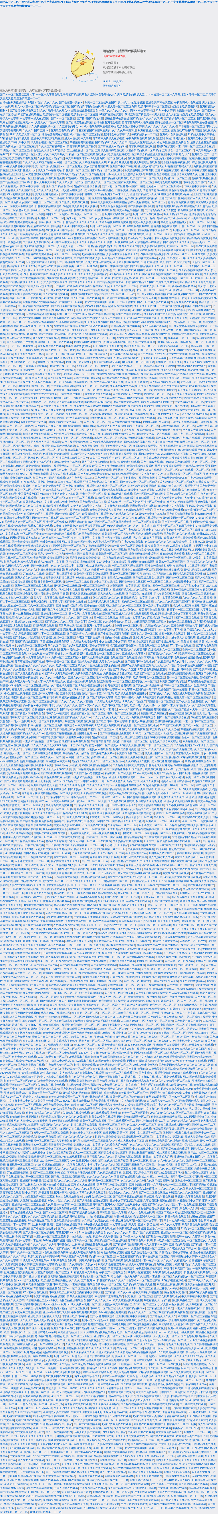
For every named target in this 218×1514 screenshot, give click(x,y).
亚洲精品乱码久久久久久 (146, 881)
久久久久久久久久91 (133, 1180)
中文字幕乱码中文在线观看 (115, 1416)
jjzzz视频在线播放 (86, 1060)
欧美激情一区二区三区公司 (112, 553)
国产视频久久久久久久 (100, 1156)
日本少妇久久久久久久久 (172, 318)
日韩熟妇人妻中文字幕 (164, 941)
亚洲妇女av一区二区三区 (54, 881)
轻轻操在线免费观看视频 (120, 945)
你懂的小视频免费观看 (203, 1252)
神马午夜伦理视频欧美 (111, 1288)
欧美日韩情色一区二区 (44, 1156)
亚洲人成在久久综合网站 (29, 577)
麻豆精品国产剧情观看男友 (95, 130)
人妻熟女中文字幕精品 (115, 1304)
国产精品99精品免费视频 (196, 238)
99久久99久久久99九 (162, 1112)
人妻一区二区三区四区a (82, 429)
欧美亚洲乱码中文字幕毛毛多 (34, 461)
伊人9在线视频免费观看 (34, 473)
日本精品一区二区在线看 (26, 929)
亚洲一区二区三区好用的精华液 (113, 521)
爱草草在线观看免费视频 (46, 753)
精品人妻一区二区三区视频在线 (193, 697)
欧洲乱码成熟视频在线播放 (170, 933)
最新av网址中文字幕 (55, 829)
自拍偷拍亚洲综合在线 (86, 186)
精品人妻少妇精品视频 (25, 689)
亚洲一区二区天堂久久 (78, 362)
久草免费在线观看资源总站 (138, 813)
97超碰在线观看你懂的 (185, 1072)
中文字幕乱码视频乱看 (130, 210)
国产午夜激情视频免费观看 (177, 996)
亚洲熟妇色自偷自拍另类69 (110, 1036)
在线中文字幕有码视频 (141, 489)
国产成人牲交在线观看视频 (61, 290)
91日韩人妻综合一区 (22, 154)
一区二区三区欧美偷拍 (94, 585)
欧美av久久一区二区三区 (127, 1356)
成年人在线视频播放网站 (14, 1244)
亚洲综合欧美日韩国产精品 (21, 853)
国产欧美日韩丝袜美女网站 (117, 1340)
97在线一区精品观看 (139, 1272)
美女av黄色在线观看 (104, 1116)
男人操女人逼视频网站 (41, 322)
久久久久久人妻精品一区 (192, 390)
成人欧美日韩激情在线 (68, 334)
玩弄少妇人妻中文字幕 (166, 158)
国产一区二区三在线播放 (93, 529)
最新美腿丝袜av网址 (22, 477)
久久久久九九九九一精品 (140, 218)
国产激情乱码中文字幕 (100, 697)
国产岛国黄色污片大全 (20, 342)
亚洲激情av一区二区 (35, 1144)
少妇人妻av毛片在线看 (171, 1304)
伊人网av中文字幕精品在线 (98, 314)
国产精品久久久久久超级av (64, 1168)
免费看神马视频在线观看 (106, 569)
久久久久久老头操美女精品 (36, 1320)
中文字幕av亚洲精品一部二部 (118, 557)
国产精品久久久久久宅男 (175, 1500)
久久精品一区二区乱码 (72, 1364)
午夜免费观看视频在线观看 (142, 138)
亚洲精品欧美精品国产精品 (185, 1244)
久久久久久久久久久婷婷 (198, 1064)
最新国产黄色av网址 (168, 1212)
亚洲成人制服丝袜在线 (126, 262)
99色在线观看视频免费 (74, 441)
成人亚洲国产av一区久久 (159, 753)
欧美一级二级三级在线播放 (75, 597)
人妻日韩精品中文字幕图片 (126, 861)
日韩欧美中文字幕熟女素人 (87, 453)
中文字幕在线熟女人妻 (87, 258)
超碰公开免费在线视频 (55, 134)
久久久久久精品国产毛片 (169, 1376)
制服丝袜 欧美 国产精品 (18, 1236)
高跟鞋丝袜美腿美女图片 (78, 629)
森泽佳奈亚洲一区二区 (168, 122)
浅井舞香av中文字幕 (35, 705)
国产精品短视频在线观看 (140, 417)
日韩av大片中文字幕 (43, 182)
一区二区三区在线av (159, 581)
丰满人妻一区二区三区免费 (121, 106)
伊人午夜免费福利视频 (167, 593)
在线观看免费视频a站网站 (176, 194)
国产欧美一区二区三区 (28, 973)
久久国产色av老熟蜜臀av (88, 773)
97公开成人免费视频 (107, 725)
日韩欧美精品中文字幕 (134, 597)
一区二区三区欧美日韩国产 (87, 1204)
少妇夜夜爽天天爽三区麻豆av (174, 342)
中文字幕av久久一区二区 (189, 402)
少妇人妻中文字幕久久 (54, 282)
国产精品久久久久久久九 (201, 561)
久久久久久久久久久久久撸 (161, 126)
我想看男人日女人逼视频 (111, 425)
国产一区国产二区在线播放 (149, 493)
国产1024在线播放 (75, 601)
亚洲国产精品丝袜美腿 (177, 1472)
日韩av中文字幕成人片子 (157, 1156)
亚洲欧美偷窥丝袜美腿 (170, 250)
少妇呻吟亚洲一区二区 (104, 757)
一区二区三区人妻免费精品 (61, 1052)
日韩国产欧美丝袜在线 (51, 737)
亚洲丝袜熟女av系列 (166, 1288)
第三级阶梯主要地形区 (115, 298)
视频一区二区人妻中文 (122, 302)
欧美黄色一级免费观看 (181, 1332)
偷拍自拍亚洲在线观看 (181, 713)
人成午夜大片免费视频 (165, 441)
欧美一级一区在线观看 (116, 1420)
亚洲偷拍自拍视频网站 (97, 605)
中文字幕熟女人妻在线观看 (145, 1028)
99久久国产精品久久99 (61, 645)
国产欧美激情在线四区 (53, 238)
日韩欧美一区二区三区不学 (103, 1180)
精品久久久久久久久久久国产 (37, 1436)
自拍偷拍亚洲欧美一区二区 (33, 386)
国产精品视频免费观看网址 (31, 1248)
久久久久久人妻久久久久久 (146, 1144)
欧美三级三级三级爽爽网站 (167, 1116)
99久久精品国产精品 (175, 214)
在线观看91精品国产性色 (94, 286)
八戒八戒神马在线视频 (98, 262)
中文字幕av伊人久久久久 (45, 1068)
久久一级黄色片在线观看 (68, 190)
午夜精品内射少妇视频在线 (40, 481)
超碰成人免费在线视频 (122, 1508)
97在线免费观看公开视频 (198, 122)
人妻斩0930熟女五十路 (172, 258)
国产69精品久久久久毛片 (181, 493)
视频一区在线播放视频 (194, 158)
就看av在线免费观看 (40, 525)
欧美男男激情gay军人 (78, 346)
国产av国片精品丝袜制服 (164, 382)
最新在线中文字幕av (149, 945)
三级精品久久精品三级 (179, 749)
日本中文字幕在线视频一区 (57, 1420)
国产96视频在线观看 (32, 278)
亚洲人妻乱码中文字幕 (138, 1172)
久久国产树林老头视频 (107, 362)
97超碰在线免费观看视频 (122, 473)
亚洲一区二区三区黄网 (30, 214)
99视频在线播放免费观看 (167, 1272)
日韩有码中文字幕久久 (123, 805)
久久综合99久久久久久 (158, 541)
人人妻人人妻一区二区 (70, 246)
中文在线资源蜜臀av (27, 1384)
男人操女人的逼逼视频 (131, 102)
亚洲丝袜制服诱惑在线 (95, 1096)
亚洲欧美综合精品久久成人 (33, 234)
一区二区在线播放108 (19, 965)
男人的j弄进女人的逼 (166, 114)
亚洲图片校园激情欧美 (163, 449)
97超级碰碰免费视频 (95, 334)
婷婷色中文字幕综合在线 (157, 573)
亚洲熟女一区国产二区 (97, 821)
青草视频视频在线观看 (142, 146)
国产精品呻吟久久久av (193, 1384)
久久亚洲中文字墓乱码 (151, 529)
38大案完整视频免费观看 (19, 390)
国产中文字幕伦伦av (150, 354)
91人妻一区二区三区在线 (60, 809)
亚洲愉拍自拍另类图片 (172, 138)
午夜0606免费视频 (133, 541)
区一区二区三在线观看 (189, 1112)
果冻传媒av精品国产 (131, 921)
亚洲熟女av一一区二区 (33, 370)
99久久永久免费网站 (96, 322)
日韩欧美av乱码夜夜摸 (67, 765)
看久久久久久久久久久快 (46, 1036)
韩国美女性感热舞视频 (104, 1092)
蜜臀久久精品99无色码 (193, 901)
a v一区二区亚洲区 (71, 166)
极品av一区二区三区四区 (108, 437)
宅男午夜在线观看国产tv (191, 665)
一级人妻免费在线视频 (45, 988)
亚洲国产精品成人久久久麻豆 (101, 481)
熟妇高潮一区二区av (193, 382)
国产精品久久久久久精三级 (57, 406)
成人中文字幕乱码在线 (142, 1264)
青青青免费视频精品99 (169, 206)
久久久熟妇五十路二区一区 (54, 537)
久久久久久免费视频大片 (46, 485)
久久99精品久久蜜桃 (137, 761)
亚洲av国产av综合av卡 (89, 897)
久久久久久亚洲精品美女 (18, 250)
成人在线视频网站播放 (69, 402)
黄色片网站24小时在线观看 (67, 589)
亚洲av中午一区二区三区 (123, 925)
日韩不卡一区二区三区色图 (151, 290)
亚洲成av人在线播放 (83, 1184)
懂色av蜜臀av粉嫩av (154, 334)
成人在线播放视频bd (153, 984)
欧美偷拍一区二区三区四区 (48, 413)
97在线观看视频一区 (78, 198)
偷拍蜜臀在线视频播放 (73, 338)
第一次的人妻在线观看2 (157, 605)
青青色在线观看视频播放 (148, 1424)
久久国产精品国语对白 (160, 1180)
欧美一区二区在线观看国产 (101, 102)
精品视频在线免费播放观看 (70, 905)
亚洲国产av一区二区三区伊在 (117, 294)
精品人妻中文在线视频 (183, 1204)
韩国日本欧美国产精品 (177, 1268)
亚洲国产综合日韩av (202, 521)
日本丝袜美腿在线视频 (26, 613)
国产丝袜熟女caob (31, 1184)
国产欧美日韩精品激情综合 (126, 837)
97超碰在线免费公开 (80, 833)
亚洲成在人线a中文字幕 (60, 897)
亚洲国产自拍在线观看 (141, 561)
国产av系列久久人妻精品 (114, 1400)
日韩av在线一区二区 (50, 222)
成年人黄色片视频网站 (113, 206)
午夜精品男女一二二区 (144, 134)
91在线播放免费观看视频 (106, 374)
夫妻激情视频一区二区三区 (123, 984)
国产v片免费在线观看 (102, 1316)
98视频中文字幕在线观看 (189, 1196)
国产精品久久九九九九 (144, 1420)
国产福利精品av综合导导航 (77, 1088)
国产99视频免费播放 (139, 973)
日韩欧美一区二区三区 (103, 1308)
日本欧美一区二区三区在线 (170, 1240)
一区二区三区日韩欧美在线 (116, 1012)
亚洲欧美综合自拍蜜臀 (158, 565)
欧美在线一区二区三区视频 (194, 1316)
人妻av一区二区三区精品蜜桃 (21, 350)
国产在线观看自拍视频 (134, 1384)
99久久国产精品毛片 (101, 457)
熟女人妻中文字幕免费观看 (165, 597)
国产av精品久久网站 (66, 1268)
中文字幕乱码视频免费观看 (36, 821)
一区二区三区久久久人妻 (201, 1240)
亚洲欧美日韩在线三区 (159, 102)
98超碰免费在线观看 (155, 785)
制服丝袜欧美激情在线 (168, 398)
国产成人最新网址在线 (56, 318)
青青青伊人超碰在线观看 (60, 577)
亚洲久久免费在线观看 (122, 777)
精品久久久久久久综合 (13, 1256)
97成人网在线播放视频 (112, 238)
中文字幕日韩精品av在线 (172, 1488)
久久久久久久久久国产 (33, 945)
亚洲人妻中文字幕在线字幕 (48, 1416)
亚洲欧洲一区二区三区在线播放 (185, 529)
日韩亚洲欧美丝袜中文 (61, 1292)
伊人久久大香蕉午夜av (41, 270)
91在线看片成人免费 (120, 162)
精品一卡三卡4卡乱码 (101, 693)
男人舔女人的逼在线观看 (45, 441)
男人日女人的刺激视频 (89, 310)
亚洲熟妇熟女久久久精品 (198, 398)
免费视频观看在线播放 (79, 949)
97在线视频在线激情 (181, 358)
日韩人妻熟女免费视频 (166, 238)
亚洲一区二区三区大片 (202, 222)
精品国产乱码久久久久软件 (143, 781)
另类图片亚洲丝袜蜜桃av (175, 781)
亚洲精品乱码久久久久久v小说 (38, 437)
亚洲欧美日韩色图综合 (56, 298)
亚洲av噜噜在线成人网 (69, 322)
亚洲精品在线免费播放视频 (61, 1208)
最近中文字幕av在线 (35, 1096)
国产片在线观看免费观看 (18, 781)
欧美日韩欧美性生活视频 (104, 869)
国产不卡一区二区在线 (140, 330)
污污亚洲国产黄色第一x (139, 114)
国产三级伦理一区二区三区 (41, 202)
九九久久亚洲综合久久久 (83, 1076)
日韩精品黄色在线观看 (92, 877)
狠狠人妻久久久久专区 (78, 941)
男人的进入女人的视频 (94, 461)
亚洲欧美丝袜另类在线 (25, 238)
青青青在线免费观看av (38, 254)
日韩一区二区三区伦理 (192, 226)
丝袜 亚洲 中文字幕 (39, 310)
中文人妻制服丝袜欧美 (88, 1420)
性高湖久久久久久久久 (22, 617)
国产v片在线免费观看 (55, 294)
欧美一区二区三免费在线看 (198, 821)
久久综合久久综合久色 (95, 1220)
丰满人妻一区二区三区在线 (62, 1388)
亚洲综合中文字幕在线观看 (72, 417)
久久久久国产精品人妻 (17, 1036)
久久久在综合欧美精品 (106, 1404)
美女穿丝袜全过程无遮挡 (134, 737)
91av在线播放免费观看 (25, 769)
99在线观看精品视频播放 (154, 254)
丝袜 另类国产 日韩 (57, 593)
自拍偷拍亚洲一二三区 (104, 737)
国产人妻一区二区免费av (116, 186)
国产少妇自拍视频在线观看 (79, 485)
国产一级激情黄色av (144, 186)
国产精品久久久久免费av (158, 917)
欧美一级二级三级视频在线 (42, 1364)
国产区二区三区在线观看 (85, 298)
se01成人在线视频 (181, 1372)
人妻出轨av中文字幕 (78, 737)
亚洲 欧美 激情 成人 (153, 262)
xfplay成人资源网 (159, 589)
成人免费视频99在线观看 (141, 717)
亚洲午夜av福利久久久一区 (82, 250)
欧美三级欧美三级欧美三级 (61, 969)
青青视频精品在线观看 (175, 945)
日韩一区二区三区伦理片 (178, 685)
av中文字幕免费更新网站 (29, 1432)
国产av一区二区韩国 (63, 118)
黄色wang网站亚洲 (11, 246)
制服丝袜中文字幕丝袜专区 (86, 1132)
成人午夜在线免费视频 (127, 1428)
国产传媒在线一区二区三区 (180, 118)
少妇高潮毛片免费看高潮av (23, 773)
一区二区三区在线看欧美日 (23, 398)
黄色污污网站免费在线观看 (93, 573)
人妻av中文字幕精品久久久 (122, 254)
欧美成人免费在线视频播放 (131, 693)
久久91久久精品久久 (179, 1120)
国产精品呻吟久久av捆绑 (127, 394)
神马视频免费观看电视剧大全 (82, 1084)
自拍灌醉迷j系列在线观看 (39, 513)
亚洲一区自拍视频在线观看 (83, 681)
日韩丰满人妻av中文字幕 (38, 501)
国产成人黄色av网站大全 (183, 326)
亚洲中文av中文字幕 (63, 242)
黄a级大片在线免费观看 (19, 374)
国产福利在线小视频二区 (150, 1120)
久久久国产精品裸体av (52, 146)
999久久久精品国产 (134, 701)
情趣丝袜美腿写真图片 (142, 1152)
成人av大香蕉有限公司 (67, 1468)
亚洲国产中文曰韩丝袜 (123, 166)
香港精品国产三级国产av (130, 1164)
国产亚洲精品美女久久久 (144, 266)
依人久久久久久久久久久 (40, 665)
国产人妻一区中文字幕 (51, 553)
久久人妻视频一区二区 (186, 925)
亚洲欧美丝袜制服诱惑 (168, 569)
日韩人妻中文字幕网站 (197, 186)
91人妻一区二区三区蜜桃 (51, 449)
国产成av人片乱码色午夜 (170, 437)
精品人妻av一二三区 (203, 242)
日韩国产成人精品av (88, 1440)
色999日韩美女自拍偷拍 (34, 274)
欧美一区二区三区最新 (135, 1112)
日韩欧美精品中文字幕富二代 (153, 230)
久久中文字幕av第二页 (78, 921)
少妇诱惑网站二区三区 (90, 278)
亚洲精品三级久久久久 (169, 362)
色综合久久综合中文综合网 (165, 741)
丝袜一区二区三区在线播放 (25, 298)
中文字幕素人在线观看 (115, 505)
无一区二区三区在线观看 (42, 701)
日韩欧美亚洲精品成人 (128, 190)
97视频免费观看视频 (81, 142)
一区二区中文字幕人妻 (56, 330)
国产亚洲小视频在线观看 (193, 773)
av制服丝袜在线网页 (122, 1220)
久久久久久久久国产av (100, 785)
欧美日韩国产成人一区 (166, 1000)
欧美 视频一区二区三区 (138, 1296)
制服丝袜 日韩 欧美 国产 (183, 669)
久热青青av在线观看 (24, 1056)
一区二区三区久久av (170, 1036)
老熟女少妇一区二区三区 (24, 757)
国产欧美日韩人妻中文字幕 (112, 721)
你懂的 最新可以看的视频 (164, 1384)
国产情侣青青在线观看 (171, 1416)
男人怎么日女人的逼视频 (148, 537)
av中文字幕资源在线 (91, 992)
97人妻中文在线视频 (182, 645)
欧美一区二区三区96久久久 (72, 665)
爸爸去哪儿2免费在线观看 (129, 1048)
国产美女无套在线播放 (36, 242)
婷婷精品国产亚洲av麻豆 (171, 218)
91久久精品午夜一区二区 (52, 1056)
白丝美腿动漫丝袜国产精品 (16, 226)
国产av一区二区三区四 (179, 577)
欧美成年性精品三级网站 (26, 453)
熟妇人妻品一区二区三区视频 (71, 1308)
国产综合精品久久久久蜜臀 (160, 210)
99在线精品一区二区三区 (80, 390)
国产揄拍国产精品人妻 (90, 118)
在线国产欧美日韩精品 (22, 218)
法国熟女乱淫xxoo (87, 733)
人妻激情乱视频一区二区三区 (178, 425)
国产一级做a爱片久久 (68, 513)
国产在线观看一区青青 (187, 841)
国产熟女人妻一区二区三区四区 (139, 481)
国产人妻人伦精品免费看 (168, 509)
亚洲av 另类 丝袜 (71, 649)
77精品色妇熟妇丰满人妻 (15, 138)
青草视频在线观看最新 (81, 449)
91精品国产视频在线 (158, 1048)
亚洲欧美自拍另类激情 (27, 609)
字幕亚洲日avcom (66, 1232)
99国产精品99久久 (63, 310)
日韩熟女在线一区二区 (61, 366)
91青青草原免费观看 (35, 366)
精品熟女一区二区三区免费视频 (72, 893)
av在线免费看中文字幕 (17, 166)
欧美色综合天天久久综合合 (165, 1140)
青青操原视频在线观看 (51, 346)
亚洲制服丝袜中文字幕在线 (132, 1316)
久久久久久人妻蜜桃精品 (201, 258)
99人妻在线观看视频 (19, 194)
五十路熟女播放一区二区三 (114, 881)
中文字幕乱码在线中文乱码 (125, 793)
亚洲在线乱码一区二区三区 (143, 1440)
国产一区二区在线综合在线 (173, 717)
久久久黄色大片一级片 (168, 330)
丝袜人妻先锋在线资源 (59, 1008)
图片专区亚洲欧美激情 (134, 1504)
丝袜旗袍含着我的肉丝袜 (104, 665)
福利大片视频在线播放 (94, 976)
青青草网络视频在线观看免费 (50, 557)
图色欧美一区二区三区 (44, 837)
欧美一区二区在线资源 (78, 581)
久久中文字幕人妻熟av (87, 406)
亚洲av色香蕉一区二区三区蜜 (107, 417)
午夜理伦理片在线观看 (186, 565)
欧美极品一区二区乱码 (185, 1428)
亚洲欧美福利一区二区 (38, 1048)
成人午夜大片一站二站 (79, 477)
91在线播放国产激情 (40, 1220)
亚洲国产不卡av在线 (63, 1328)
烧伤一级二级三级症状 (181, 621)
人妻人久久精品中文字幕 (49, 122)
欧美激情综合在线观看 (95, 513)
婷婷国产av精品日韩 (47, 1088)
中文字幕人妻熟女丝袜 (146, 222)
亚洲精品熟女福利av (165, 973)
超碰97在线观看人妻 (169, 146)
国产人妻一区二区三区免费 (49, 633)
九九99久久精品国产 (27, 406)
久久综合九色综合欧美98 (129, 174)
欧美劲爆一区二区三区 (13, 457)
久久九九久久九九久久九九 (109, 717)
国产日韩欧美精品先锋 (46, 1464)
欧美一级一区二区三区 (13, 322)
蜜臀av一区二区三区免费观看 (188, 254)
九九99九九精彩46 (167, 282)
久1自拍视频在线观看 (17, 980)
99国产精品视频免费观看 (173, 1312)
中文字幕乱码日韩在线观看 (47, 980)
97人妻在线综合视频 (190, 909)
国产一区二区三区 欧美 (46, 1172)
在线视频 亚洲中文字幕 (59, 230)
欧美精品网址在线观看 (56, 1500)
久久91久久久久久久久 (171, 1160)
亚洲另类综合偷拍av (81, 521)
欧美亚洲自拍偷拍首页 (138, 988)
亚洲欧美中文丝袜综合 (201, 138)
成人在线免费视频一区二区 (40, 246)
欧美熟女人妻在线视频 (28, 1032)
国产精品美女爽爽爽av (51, 617)
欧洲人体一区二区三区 (199, 1188)
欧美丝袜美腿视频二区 (92, 525)
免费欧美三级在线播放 (174, 406)
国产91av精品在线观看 (140, 957)
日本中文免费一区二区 (177, 1220)
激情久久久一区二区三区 (83, 549)
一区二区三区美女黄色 (22, 346)
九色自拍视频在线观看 (67, 1320)
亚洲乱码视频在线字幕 (134, 857)
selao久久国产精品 (95, 306)
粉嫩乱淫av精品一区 (19, 178)
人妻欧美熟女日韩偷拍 (69, 1140)
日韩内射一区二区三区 (134, 741)
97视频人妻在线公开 (110, 429)
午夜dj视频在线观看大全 (146, 517)
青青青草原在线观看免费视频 (68, 234)
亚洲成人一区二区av (192, 893)
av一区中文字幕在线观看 (19, 206)
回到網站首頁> (111, 85)
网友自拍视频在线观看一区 (106, 980)
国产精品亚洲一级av (101, 174)
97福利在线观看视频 (190, 449)
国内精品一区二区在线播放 (107, 170)
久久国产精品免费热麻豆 (57, 929)
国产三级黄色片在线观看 (119, 370)
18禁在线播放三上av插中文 (41, 1300)
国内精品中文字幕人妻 (90, 1292)
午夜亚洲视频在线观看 (149, 1268)
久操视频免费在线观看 (128, 785)
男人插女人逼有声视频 (59, 873)
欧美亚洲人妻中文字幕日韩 (62, 493)
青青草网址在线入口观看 (104, 857)
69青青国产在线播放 (147, 370)
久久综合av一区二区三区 (122, 825)
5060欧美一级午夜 (101, 1428)
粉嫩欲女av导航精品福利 (70, 653)
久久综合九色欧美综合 (108, 701)
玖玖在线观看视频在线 (136, 226)
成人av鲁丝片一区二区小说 (16, 597)
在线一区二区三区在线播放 (123, 713)
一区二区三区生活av (112, 761)
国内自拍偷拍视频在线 (118, 637)
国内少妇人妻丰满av (168, 1460)
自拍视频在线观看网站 (69, 1436)
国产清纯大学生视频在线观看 (85, 1148)
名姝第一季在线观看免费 (114, 266)
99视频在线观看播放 (114, 1032)
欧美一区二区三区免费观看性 (150, 350)
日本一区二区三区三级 (159, 745)
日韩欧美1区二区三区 (22, 717)
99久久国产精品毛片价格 (15, 565)
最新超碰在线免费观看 (142, 553)
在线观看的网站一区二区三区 (104, 1284)
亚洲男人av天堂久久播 (38, 286)
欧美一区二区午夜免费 (123, 529)
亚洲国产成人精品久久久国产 (21, 957)
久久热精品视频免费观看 (127, 841)
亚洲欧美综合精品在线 (73, 693)
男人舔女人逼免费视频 (202, 1108)
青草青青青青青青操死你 (105, 741)
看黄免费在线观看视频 (176, 873)
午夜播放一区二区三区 (167, 817)
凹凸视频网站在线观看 (171, 1352)
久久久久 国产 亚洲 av (36, 130)
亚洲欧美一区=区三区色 (98, 1048)
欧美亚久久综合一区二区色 (162, 270)
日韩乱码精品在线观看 (197, 569)
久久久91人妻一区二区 (70, 182)
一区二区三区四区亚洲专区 (186, 793)
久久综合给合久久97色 (116, 621)
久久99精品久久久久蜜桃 (107, 346)
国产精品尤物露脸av (104, 893)
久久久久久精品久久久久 (91, 242)
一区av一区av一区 (148, 777)
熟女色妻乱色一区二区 (88, 621)
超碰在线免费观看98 (86, 1064)
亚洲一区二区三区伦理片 (68, 1356)
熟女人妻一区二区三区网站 (23, 429)
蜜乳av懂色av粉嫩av (184, 286)
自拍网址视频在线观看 (122, 961)
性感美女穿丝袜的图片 (187, 1156)
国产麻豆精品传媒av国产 (30, 897)
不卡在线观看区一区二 (169, 865)
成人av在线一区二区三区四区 (177, 481)
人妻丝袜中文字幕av (145, 258)
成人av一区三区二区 (85, 1152)
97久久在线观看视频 (60, 258)
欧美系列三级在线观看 (28, 1312)
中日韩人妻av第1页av (53, 957)
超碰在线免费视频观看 (84, 110)
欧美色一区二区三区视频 (21, 553)
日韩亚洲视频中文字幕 (114, 1024)
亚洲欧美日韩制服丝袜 (82, 1080)
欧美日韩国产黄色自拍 (197, 306)
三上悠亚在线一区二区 (80, 150)
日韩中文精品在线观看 (48, 206)
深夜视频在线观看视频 (17, 1348)
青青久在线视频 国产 (12, 358)
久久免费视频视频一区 (42, 126)
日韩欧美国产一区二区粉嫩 (178, 517)
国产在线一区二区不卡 (97, 421)
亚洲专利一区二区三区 (53, 689)
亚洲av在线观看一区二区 (47, 382)
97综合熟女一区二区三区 (186, 322)
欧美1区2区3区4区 (31, 777)
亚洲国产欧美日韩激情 (172, 198)
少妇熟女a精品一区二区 (97, 1196)
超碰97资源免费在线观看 (124, 461)
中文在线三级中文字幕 (112, 641)
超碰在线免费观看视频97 (100, 358)
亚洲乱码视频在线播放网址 (201, 1388)
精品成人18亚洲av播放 (186, 605)
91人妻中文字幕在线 (46, 597)
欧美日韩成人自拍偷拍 (84, 1500)
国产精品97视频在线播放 (125, 322)
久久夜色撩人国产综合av (181, 1248)
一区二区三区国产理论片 (29, 797)
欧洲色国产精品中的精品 (172, 689)
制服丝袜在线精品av (188, 110)
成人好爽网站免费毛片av (183, 350)
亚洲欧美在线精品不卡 (64, 130)
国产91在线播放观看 (58, 845)
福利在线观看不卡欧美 (38, 765)
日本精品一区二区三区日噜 (195, 126)
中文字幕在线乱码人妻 (13, 270)
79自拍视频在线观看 (95, 1508)
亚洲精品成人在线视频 (84, 661)
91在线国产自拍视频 (12, 657)
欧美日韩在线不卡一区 (17, 1332)
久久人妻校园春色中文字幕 (103, 1128)
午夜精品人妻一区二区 (59, 1064)
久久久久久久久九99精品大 (84, 1188)
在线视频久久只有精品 (197, 206)
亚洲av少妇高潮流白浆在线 (180, 801)
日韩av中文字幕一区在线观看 (153, 433)
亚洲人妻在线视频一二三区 (127, 366)
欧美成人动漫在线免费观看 (180, 537)
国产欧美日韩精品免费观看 (25, 1400)
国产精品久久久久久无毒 (59, 621)
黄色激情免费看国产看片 (138, 509)
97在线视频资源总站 (174, 1280)
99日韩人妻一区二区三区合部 (111, 409)
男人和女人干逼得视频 (53, 865)
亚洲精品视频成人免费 (23, 537)
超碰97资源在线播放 (120, 306)
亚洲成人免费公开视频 (199, 505)
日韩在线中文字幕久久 (132, 617)
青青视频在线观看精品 (140, 641)
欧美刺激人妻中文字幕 (130, 126)
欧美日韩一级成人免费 (128, 697)
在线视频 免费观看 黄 (66, 925)
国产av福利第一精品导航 (21, 561)
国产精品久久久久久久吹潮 (146, 118)
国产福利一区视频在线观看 (146, 953)
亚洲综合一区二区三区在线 (28, 1204)
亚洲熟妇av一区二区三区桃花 (47, 198)
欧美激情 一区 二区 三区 (85, 1024)
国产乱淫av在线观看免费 (178, 409)
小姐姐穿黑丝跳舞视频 (17, 693)
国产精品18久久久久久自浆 (111, 142)
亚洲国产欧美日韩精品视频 (36, 1180)
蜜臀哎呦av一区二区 (12, 262)
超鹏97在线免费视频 (132, 234)
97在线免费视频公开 (71, 394)
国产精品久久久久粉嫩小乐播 (144, 1472)
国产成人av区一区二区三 (197, 725)
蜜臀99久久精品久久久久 (72, 174)
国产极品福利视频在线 (115, 178)
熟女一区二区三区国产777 (125, 573)
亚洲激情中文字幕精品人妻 (49, 1264)
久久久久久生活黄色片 (69, 270)
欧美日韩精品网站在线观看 (86, 769)
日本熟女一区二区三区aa (136, 833)
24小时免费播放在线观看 (102, 1364)
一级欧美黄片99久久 (86, 230)
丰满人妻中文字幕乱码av (35, 1260)
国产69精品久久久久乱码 (69, 358)
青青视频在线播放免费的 (54, 641)
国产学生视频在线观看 (193, 1404)
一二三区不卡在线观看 (36, 589)
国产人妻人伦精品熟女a (92, 473)
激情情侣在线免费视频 (51, 362)
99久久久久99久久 (168, 417)
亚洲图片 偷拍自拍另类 (160, 1164)
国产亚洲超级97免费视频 (84, 557)
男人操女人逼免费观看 (199, 1352)
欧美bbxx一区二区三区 (180, 246)
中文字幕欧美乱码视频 (132, 1100)
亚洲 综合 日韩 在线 (203, 1220)
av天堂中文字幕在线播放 (83, 238)
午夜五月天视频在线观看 (79, 721)
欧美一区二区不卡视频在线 (47, 721)
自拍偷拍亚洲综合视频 (107, 122)
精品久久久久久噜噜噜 (22, 1444)
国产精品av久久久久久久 (134, 1456)
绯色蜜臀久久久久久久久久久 (113, 517)
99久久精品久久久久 (82, 1352)
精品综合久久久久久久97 (21, 266)
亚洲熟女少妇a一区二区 (29, 621)
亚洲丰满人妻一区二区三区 (110, 1336)
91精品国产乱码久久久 (178, 166)
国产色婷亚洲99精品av (194, 1336)
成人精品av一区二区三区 (179, 1052)
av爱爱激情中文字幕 (189, 1200)
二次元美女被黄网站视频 (163, 1068)
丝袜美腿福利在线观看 (141, 206)
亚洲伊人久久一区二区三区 (188, 230)
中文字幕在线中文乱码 (20, 649)
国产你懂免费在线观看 (116, 1360)
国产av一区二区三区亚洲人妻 (78, 1288)
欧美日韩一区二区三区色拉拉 (90, 609)
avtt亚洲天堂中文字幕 (33, 421)
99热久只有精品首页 (50, 1136)
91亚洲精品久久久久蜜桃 (164, 729)
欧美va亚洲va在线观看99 (141, 250)
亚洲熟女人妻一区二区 (144, 633)
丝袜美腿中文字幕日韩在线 (77, 194)
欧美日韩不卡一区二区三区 (154, 106)
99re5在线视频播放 (77, 1428)
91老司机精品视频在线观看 (104, 601)
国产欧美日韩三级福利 (203, 453)
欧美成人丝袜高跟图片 (45, 194)
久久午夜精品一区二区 (123, 286)
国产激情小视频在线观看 (24, 110)
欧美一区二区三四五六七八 (100, 1140)
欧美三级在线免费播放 (13, 1220)
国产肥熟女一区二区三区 (82, 789)
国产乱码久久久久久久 (176, 242)
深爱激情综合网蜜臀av (81, 425)
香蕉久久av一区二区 (52, 757)
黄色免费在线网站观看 (143, 629)
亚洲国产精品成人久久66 (145, 194)
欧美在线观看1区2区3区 (39, 909)
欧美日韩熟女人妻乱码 (97, 270)
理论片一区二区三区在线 (29, 873)
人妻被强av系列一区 (154, 338)
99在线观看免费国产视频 (89, 1324)
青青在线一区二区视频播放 (198, 593)
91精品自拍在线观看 (168, 489)
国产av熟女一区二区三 (108, 477)
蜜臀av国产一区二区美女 (104, 745)
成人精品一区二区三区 (102, 338)
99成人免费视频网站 (66, 501)
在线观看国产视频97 (139, 158)
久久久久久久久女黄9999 (197, 597)
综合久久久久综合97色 (161, 1040)
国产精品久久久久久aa (77, 717)
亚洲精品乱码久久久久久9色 (17, 849)
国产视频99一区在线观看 (102, 905)
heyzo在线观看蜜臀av (72, 1156)
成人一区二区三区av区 (59, 1460)
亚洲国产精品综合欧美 (112, 789)
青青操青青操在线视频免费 (144, 996)
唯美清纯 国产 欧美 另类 (79, 553)
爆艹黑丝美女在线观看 (13, 1028)
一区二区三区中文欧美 (33, 533)
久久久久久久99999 (183, 394)
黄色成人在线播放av (50, 266)
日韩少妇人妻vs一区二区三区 (129, 1040)
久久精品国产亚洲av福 (74, 988)
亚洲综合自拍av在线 (47, 1016)
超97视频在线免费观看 (185, 869)
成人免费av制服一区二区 (85, 1304)
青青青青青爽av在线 (155, 190)
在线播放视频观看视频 (67, 1372)
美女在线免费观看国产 (182, 1320)
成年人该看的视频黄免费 (127, 1300)
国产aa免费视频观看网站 (74, 965)
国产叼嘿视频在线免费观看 (116, 733)
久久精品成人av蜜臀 (32, 1008)
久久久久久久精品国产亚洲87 (172, 601)
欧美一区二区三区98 (127, 457)
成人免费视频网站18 (129, 358)
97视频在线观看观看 (137, 1104)
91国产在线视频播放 (29, 114)
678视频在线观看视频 (148, 873)
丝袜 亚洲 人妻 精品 (136, 382)
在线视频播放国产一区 (185, 1300)
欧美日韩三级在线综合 (106, 1068)
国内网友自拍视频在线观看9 (64, 1276)
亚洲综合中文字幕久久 (116, 134)
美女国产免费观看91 (96, 166)
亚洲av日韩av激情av (66, 1192)
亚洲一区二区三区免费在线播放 (33, 585)
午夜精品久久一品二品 (76, 753)
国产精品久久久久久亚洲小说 (90, 805)
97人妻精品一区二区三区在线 (117, 230)
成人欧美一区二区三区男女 (20, 789)
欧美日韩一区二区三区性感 (149, 278)
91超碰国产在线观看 (178, 461)
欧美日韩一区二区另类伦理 (118, 533)
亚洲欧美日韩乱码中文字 (14, 142)
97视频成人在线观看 (139, 929)
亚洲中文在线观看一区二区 (138, 569)
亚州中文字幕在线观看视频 (197, 170)
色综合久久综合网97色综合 (49, 150)
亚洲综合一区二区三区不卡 (178, 150)
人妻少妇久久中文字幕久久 (51, 154)
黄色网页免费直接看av (95, 937)
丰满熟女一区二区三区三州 (16, 150)
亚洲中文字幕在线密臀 (118, 214)
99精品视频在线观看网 (197, 761)
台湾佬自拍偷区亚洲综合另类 (21, 1480)
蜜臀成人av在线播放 (114, 1376)
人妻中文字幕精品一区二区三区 (64, 913)
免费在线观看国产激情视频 (20, 1504)
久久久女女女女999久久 (21, 449)
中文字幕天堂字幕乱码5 (109, 1296)
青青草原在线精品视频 (71, 625)
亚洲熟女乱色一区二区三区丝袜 (160, 585)
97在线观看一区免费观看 (201, 437)
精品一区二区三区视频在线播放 (88, 154)
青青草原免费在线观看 (181, 202)
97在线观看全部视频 (157, 174)
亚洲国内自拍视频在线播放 (108, 198)
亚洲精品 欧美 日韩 (193, 1140)
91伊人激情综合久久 (119, 525)
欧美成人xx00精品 (89, 1208)
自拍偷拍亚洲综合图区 (143, 298)
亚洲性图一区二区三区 (197, 1432)
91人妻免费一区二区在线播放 (108, 158)
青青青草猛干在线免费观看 (105, 813)
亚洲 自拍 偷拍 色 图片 (77, 1448)
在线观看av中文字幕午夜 (142, 318)
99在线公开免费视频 (122, 290)
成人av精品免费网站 (125, 1372)
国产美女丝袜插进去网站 (147, 685)
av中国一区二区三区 (66, 162)
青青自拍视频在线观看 (164, 226)
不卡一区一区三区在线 (93, 493)
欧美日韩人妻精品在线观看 (49, 889)
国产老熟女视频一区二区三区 (42, 817)
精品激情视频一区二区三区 (87, 845)
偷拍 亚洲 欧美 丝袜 (32, 801)
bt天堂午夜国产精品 (12, 1268)
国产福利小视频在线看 (187, 234)
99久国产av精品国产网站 (76, 1492)
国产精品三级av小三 (125, 1168)
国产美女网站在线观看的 (56, 609)
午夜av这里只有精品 (126, 1216)
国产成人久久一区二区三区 (101, 182)
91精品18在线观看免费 (17, 625)
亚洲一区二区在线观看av (147, 214)
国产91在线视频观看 (60, 378)
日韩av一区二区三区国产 (171, 561)
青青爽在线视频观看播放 (81, 996)
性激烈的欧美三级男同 (185, 106)
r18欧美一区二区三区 (181, 785)
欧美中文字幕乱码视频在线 (145, 1412)
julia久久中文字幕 (175, 310)
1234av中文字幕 (165, 110)
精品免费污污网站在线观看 (23, 1124)
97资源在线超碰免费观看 (40, 314)
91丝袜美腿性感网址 (174, 937)
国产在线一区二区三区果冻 (16, 557)
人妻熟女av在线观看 (111, 661)
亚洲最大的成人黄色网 (198, 250)
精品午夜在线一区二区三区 (143, 425)
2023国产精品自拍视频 (174, 453)
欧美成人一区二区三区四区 (92, 386)
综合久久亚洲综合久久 (142, 142)
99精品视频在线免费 (193, 757)
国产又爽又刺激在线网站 (82, 1000)
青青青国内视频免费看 (46, 1288)
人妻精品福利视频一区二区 (173, 346)
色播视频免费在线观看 (56, 453)
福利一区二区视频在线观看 (195, 1016)
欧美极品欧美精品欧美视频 (144, 406)
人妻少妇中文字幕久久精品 (51, 849)
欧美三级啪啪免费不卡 (117, 769)
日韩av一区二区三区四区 (122, 1328)
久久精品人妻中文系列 (196, 465)
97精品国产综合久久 (166, 893)
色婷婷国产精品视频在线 (60, 733)
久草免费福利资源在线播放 (159, 1200)
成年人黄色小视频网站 (193, 417)
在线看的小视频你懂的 (187, 657)
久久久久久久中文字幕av (47, 813)
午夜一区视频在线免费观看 (48, 941)
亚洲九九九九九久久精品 (161, 665)
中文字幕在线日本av (77, 158)
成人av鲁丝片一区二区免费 (36, 326)
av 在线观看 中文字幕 (163, 374)
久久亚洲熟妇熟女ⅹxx (69, 126)
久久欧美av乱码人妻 (106, 941)
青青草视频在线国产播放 (81, 146)
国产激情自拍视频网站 (179, 984)
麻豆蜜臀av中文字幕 (58, 761)
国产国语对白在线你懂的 (187, 274)
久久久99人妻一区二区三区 (107, 1484)
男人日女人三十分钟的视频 (82, 1416)
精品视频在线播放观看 (22, 581)
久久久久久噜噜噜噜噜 (156, 861)
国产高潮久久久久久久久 (202, 1280)
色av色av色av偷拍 (36, 1060)
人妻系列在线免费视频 (33, 1200)
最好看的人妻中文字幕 (146, 453)
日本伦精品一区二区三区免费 (45, 725)
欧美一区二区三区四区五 (14, 785)
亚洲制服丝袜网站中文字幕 (145, 1184)
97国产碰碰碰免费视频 (70, 262)
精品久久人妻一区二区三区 (140, 346)
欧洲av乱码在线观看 (32, 1388)
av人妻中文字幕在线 (114, 1440)
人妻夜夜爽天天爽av (66, 525)
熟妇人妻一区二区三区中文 (93, 366)
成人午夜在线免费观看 (192, 693)
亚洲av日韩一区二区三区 (76, 1068)
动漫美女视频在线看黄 (72, 697)
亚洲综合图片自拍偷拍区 (88, 342)
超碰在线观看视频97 (202, 1216)
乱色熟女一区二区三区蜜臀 (163, 1228)
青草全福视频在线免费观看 (115, 222)
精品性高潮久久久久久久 (65, 861)
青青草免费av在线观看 (53, 1080)
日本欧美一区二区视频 (51, 581)
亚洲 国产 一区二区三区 (65, 1396)
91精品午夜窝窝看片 (182, 545)
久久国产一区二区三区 (202, 266)
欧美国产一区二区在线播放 (150, 673)
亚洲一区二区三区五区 (84, 885)
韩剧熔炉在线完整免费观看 (50, 833)
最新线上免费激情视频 (203, 142)
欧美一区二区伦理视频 (45, 166)
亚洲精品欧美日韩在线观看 (71, 210)
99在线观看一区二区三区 (194, 469)
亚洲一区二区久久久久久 (127, 1408)
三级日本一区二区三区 (64, 992)
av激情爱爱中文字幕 (12, 314)
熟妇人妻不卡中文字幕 (164, 1484)
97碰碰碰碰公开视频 (200, 681)
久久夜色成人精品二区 (51, 158)
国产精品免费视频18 (114, 489)
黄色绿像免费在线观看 (183, 302)
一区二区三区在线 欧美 (83, 465)
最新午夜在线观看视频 (61, 573)
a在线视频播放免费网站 (57, 1252)
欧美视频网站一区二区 (90, 1248)
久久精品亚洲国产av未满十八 (111, 194)
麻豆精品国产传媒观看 (160, 617)
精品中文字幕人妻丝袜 (28, 1240)
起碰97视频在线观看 (45, 625)
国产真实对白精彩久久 (87, 953)
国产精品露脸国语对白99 (15, 182)
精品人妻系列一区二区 (139, 817)
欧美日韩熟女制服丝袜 (132, 949)
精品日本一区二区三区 (177, 178)
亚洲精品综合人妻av (187, 1348)
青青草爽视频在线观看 (25, 921)
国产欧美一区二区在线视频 (164, 1368)
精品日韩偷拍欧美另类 (152, 609)
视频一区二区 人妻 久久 (90, 945)
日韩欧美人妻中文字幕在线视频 (108, 202)
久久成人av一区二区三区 (155, 897)
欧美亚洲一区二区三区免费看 (74, 437)
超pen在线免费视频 (93, 254)
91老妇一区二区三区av (101, 729)
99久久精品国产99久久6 (85, 330)
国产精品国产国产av (58, 797)
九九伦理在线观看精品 (67, 669)
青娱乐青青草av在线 (115, 1412)
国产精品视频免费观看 (89, 350)
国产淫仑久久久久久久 (38, 190)
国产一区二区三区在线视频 (31, 258)
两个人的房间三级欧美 (53, 429)
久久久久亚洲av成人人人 (165, 413)
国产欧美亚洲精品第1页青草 (34, 545)
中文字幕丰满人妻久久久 (108, 382)
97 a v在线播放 (35, 1052)
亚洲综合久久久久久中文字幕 (178, 1012)
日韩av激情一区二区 (58, 661)
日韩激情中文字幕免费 (152, 513)
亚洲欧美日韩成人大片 (22, 170)
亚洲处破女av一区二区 (144, 681)
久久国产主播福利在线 (134, 1068)
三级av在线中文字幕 (88, 1144)
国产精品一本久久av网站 (119, 1292)
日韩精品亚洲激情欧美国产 (118, 433)
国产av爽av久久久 (90, 705)
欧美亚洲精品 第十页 (147, 976)
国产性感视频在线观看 (101, 210)
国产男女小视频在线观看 (117, 537)
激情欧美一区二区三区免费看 (80, 266)
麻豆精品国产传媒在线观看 (169, 1128)
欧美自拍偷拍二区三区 (130, 753)
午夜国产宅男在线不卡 (90, 637)
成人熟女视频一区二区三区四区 (49, 142)
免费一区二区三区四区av (66, 657)
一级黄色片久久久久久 (30, 1044)
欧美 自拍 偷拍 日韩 (192, 641)
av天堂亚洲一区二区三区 (148, 877)
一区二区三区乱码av (170, 186)
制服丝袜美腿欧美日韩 (117, 342)
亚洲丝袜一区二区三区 (112, 797)
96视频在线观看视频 (63, 1260)
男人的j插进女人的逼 (161, 857)
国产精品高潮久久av (94, 669)
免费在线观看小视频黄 (170, 1264)
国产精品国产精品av (171, 1064)
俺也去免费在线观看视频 (115, 1252)
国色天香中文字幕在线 (123, 1320)
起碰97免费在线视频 (28, 1420)
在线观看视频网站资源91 (182, 294)
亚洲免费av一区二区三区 (115, 681)
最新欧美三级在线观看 (56, 1400)
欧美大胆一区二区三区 (84, 1012)
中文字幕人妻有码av (63, 386)
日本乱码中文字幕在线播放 (85, 613)
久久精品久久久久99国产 (40, 729)
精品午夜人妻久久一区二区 (166, 1104)
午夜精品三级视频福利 (31, 1072)
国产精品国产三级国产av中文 (80, 781)
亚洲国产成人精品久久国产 (72, 457)
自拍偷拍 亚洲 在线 (36, 1004)
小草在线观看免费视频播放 (39, 749)
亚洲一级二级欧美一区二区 (105, 226)
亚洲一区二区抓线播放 (193, 905)
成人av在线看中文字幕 (77, 138)
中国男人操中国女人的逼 (194, 1288)
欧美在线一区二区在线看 (153, 645)
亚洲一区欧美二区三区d (185, 589)
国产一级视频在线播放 (59, 1432)
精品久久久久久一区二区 (194, 441)
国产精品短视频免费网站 (37, 925)
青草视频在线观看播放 (132, 965)
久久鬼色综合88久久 (168, 661)
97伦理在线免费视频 (87, 1340)
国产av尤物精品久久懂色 (166, 429)
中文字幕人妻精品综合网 (24, 1188)
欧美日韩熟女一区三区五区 (149, 677)
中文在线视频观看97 (22, 1456)
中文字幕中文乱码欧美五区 (16, 633)
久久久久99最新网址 (124, 130)
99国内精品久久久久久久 (42, 102)
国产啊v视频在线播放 (112, 250)
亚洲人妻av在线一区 (147, 1260)
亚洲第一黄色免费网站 (157, 1380)
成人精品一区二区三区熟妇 (86, 134)
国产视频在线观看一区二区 (133, 1116)
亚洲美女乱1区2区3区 (151, 166)
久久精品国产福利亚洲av (178, 809)
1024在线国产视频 (54, 1240)
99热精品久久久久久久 (131, 905)
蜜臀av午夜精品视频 (119, 877)
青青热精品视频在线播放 (100, 1228)
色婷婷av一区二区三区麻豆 (144, 1280)
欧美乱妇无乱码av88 (155, 358)
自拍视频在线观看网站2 (54, 465)
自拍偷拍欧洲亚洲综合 (13, 102)
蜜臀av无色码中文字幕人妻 (47, 601)
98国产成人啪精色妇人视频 (95, 969)
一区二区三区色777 (18, 1404)
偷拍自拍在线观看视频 (55, 1352)
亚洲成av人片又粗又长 (162, 853)
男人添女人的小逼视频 (113, 549)
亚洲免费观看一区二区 (78, 409)
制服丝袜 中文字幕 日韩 (172, 298)
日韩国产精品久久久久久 (112, 1280)
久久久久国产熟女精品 (33, 1440)
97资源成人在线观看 (67, 909)
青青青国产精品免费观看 (24, 641)
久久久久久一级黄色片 (53, 677)
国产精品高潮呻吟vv (111, 1104)
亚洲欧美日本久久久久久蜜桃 (161, 921)
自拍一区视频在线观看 (120, 242)
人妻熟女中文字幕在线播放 (39, 509)
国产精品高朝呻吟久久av (29, 841)
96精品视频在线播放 (191, 270)
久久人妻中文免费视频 (61, 370)
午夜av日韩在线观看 (200, 477)
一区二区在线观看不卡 (51, 1344)
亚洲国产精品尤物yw (199, 1056)
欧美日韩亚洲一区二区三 (39, 210)
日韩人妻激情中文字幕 (74, 1256)
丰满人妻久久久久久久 (63, 274)
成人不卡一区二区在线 (81, 689)
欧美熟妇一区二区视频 (56, 114)
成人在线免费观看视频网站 (100, 126)
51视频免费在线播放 (12, 1364)
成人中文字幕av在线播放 (99, 190)
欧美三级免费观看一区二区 (65, 1096)
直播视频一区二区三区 (87, 873)
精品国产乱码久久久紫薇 (122, 669)
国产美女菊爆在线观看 (22, 497)
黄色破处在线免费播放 (67, 937)
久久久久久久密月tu (145, 306)
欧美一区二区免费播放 (93, 1120)
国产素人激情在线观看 (129, 1380)
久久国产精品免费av (88, 533)
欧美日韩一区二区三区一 (133, 1092)
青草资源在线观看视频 (76, 1484)
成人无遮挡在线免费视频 (171, 1152)
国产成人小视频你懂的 (71, 1228)
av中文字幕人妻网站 (170, 629)
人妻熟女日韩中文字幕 (202, 318)
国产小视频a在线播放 (43, 1228)
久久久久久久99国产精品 (37, 162)
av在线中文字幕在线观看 (42, 1380)
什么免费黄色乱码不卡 (155, 793)
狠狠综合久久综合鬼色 (149, 801)
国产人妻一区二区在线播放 (39, 1232)
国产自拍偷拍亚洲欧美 (180, 513)
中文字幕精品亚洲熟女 (64, 1040)
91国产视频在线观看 (111, 114)
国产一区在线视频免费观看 (72, 509)
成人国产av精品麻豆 (63, 445)
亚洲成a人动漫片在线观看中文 (27, 1152)
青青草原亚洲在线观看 (121, 1268)
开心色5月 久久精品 (116, 845)
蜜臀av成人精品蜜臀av (98, 589)
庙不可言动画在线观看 (180, 501)
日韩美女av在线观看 (58, 713)
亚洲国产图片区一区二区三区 (88, 713)
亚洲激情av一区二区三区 (133, 1364)
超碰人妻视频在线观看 (36, 433)
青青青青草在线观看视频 (36, 793)
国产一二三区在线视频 (117, 310)
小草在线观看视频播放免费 (98, 649)
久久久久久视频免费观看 (96, 1468)
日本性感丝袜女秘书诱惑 (84, 294)
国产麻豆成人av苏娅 (172, 777)
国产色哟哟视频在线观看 (142, 797)
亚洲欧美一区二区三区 (33, 1452)
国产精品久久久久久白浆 (163, 693)
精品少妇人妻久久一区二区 (28, 290)
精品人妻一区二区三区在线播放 (139, 725)
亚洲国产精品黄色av (166, 773)
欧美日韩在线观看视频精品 (198, 1224)
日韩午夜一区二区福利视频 (188, 433)
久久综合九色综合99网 (84, 641)
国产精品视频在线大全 (110, 282)
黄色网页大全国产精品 (177, 1480)
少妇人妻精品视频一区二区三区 (147, 202)
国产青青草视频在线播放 (157, 274)
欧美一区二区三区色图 (28, 489)
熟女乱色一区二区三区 (41, 457)
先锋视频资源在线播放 (59, 1044)
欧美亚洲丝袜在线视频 (49, 717)
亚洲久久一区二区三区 (174, 266)
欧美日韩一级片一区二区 (159, 1348)
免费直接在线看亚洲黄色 (118, 673)
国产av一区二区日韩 (55, 1212)
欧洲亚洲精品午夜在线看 (176, 162)
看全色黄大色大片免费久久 (41, 394)
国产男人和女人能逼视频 (151, 294)
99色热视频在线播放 (91, 685)
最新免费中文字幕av (108, 689)
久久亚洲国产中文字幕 (74, 226)
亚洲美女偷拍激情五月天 (35, 469)
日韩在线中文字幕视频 (165, 901)
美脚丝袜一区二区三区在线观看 (53, 342)
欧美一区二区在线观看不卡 (121, 1072)
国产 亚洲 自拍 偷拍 (29, 1352)
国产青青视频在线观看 (25, 541)
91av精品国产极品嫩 (139, 238)
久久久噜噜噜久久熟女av (55, 110)
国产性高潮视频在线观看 (127, 1196)
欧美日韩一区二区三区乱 (40, 1140)
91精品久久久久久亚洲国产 (185, 1192)
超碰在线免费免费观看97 (88, 1008)
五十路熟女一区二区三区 (153, 825)
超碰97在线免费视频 (200, 1292)
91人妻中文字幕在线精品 (112, 561)
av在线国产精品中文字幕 (193, 1004)
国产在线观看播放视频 (157, 837)
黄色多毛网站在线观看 (111, 218)
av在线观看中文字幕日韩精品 (55, 1324)
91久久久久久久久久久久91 (70, 1180)
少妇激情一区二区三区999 (81, 413)
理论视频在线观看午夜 (156, 869)
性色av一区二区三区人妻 (49, 250)
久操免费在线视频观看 (51, 1084)
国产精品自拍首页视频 (104, 1100)
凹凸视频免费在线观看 (174, 386)
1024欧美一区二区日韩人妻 (138, 362)
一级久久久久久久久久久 (114, 110)
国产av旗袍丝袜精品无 (148, 533)
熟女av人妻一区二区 (27, 106)
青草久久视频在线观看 (92, 1192)
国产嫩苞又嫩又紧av (103, 753)
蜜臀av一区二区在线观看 (200, 553)
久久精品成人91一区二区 (58, 489)
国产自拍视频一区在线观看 (32, 1508)
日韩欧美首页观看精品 (108, 497)
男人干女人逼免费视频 (112, 1472)
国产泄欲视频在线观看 (197, 1104)
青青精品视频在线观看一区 (149, 829)
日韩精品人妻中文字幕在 (173, 1252)
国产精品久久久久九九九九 (195, 282)
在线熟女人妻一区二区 (17, 753)
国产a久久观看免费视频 (190, 701)
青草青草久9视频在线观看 (112, 1184)
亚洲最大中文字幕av (134, 653)
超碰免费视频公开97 (139, 1000)
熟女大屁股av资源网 (129, 338)
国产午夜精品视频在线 (20, 409)
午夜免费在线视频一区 (187, 949)
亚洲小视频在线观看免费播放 (140, 477)
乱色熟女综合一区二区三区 (115, 1064)
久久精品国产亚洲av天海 (183, 709)
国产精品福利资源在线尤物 (34, 306)
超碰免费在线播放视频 (98, 1244)
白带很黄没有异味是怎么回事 (186, 457)
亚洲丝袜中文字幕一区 (118, 445)
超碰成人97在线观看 (16, 1484)
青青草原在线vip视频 (83, 901)
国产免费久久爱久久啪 (126, 246)
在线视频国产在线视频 (123, 657)
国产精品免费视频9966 (172, 477)
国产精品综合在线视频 (114, 378)
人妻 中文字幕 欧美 (143, 342)
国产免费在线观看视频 (121, 801)
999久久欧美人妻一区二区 (24, 134)
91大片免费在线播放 (195, 789)
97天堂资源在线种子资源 (40, 262)
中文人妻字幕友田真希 (151, 805)
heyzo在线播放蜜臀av (76, 1100)
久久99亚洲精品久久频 (92, 162)
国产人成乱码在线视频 (95, 657)
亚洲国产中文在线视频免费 (165, 1092)
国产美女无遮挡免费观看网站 (68, 1176)
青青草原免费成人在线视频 (138, 122)
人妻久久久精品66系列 (188, 1308)
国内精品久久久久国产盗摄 (128, 821)
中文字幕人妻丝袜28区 (67, 825)
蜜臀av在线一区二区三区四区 (184, 473)
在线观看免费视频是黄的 (110, 449)
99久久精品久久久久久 (123, 513)
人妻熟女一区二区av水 (193, 941)
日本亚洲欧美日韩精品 (74, 1316)
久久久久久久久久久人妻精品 (76, 701)
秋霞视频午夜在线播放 (148, 242)
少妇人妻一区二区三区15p (81, 218)
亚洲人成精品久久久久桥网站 (177, 445)
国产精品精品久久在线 (93, 501)
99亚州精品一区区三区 (106, 541)
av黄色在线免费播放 (139, 1044)
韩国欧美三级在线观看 (202, 354)
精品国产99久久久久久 (84, 761)
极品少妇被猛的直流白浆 (112, 933)
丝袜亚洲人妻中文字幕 (86, 929)
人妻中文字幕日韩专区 (86, 378)
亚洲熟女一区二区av (43, 402)
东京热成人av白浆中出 (189, 753)
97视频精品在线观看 (192, 729)
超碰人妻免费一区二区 (157, 1276)
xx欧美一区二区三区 (16, 1512)
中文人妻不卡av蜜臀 (156, 1244)
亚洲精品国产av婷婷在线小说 (40, 302)
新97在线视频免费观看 (143, 845)
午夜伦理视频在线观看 (71, 1348)
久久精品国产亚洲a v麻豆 (53, 1444)
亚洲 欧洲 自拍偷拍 (164, 390)
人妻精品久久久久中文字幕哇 (119, 1084)
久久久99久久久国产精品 (68, 1408)
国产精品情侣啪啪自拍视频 (87, 106)
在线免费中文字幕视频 (171, 505)
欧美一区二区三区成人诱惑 (80, 933)
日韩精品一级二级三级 (67, 585)
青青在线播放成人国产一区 (174, 1124)
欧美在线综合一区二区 (144, 1252)
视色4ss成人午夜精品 (106, 1236)
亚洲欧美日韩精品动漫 (150, 961)
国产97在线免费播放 (58, 1472)
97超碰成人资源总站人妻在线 (83, 178)
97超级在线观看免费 (16, 198)
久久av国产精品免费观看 (93, 290)
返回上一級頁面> (113, 81)
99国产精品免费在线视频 (83, 1212)
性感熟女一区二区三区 (167, 649)
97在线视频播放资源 (12, 1112)
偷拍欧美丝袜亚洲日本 (25, 1116)
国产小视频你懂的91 (111, 1076)
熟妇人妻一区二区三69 (138, 390)
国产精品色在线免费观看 (175, 1148)
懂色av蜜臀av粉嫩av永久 (136, 1464)
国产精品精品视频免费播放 (106, 441)
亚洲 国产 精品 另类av (59, 186)
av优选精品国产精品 (184, 837)
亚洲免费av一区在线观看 (158, 1356)
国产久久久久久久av (99, 1300)
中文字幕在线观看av (198, 813)
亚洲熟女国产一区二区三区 (68, 545)
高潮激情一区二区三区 (160, 701)
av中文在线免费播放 (19, 1128)
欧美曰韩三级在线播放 (36, 1040)
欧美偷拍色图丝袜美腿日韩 (42, 1284)
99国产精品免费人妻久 (126, 402)
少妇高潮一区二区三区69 (52, 497)
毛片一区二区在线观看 (41, 605)
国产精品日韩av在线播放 (139, 661)
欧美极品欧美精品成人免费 (139, 1284)
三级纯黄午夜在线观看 (136, 497)
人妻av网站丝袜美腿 (119, 1108)
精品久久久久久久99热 (47, 374)
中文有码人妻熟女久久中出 (167, 497)
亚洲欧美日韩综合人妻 (184, 625)
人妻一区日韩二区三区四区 (199, 721)
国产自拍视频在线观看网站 (129, 270)
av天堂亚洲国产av (136, 853)
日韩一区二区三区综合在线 (198, 146)
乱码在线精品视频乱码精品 (141, 198)
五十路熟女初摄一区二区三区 (32, 861)
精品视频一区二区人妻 (118, 773)
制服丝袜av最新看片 (155, 1096)
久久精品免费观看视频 (110, 1172)
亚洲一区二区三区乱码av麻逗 (119, 1208)
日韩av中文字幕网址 (95, 302)
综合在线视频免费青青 (13, 525)
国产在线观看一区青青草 (49, 390)
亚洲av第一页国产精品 (176, 769)
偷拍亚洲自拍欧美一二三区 (45, 1512)
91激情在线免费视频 (171, 306)
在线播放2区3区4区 (70, 302)
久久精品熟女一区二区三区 (188, 1276)
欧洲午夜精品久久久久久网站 (189, 1048)
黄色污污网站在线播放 (182, 190)
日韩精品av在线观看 (119, 577)
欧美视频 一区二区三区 (180, 278)
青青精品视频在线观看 (98, 394)
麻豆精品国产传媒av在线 (117, 258)
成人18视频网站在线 (98, 565)
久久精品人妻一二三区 (160, 1100)
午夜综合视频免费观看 (168, 182)
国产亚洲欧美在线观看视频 (67, 306)
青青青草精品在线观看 (39, 358)
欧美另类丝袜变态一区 (121, 154)
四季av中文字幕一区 (142, 110)
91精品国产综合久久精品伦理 (21, 637)
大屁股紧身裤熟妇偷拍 (201, 885)
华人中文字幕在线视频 (112, 1344)
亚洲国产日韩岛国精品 (141, 1460)
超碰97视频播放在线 (204, 178)
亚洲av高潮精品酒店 (180, 1328)
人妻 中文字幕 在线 (144, 525)
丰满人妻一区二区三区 (130, 1348)
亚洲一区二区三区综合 (67, 254)
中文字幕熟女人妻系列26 (168, 1136)
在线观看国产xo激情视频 (81, 1028)
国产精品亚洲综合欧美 (160, 1308)
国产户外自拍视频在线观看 (76, 709)
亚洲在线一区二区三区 (22, 1084)
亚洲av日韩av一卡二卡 (76, 374)
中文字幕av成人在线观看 (35, 118)
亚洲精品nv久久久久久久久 (125, 274)
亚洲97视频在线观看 (167, 170)
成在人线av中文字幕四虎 (132, 1140)
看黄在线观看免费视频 (191, 210)
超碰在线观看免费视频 (84, 1124)
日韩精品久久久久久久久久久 (80, 222)
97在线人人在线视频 (35, 573)
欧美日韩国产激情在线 (110, 390)
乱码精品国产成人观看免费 (146, 809)
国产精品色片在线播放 (139, 593)
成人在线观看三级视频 (93, 1268)
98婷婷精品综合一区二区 (55, 106)
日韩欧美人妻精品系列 (17, 517)
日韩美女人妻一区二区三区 (154, 286)
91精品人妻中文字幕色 (201, 134)
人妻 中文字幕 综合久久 (198, 497)
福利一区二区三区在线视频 (155, 925)
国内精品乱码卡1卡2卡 (97, 402)
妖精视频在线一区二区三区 (187, 1496)
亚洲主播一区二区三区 (188, 1180)
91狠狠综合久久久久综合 (32, 984)
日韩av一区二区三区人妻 (112, 1028)
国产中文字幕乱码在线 (28, 1304)
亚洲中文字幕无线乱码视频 (47, 138)
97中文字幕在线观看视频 (165, 737)
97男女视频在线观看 (110, 413)
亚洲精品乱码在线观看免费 (48, 178)
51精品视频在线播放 (144, 1352)
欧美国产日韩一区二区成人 (146, 178)
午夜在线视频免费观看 (97, 469)
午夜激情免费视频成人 (174, 222)
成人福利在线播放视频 (48, 1496)
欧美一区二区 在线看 (81, 497)
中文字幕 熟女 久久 (178, 154)
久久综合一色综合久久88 (119, 992)
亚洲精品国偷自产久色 (157, 1408)
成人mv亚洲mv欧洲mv (194, 413)
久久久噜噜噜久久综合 (195, 489)
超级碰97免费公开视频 (48, 1336)
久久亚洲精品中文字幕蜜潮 (66, 1004)
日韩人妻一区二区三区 (76, 170)
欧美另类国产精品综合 (173, 681)
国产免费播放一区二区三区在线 (18, 146)
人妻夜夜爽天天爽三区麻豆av (37, 417)
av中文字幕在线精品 (66, 326)
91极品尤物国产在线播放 (131, 1016)
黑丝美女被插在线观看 (168, 465)
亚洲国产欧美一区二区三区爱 (57, 350)
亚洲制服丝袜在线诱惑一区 (169, 1044)
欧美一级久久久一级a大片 (145, 705)
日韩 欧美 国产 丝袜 (194, 182)
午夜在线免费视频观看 (170, 553)
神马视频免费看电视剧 (106, 833)
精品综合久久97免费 (24, 549)
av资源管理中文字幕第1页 (40, 174)
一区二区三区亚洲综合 (36, 685)
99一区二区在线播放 (105, 617)
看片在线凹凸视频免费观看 (132, 729)
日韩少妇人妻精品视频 (184, 421)
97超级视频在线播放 (145, 1324)
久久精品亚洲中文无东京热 (160, 314)
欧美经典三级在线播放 (54, 1280)
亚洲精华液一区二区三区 (183, 290)
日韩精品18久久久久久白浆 (101, 1368)
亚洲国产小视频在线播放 (177, 1132)
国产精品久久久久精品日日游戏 (134, 649)
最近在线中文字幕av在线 (27, 1024)
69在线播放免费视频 (178, 829)
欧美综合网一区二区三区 (199, 509)
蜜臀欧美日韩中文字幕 (40, 334)
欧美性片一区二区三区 (168, 789)
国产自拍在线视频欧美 (86, 1424)
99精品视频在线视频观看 (125, 326)
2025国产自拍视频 (170, 725)
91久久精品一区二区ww (201, 1360)
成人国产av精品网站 (50, 170)
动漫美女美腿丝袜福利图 (155, 322)
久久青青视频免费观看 (36, 992)
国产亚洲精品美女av (106, 949)
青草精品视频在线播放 (140, 465)
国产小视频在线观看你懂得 (114, 633)
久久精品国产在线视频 (17, 382)
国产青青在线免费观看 (111, 1060)
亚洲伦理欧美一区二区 (54, 613)
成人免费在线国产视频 (136, 429)
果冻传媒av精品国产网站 (140, 282)
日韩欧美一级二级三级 (41, 1392)
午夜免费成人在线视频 (187, 102)
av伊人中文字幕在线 (139, 1336)
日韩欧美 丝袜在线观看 (143, 378)
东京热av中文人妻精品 (59, 1072)
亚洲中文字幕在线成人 (129, 314)
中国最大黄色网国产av (31, 493)
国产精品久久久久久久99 (163, 653)
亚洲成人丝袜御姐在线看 (110, 150)
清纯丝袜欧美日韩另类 (46, 226)
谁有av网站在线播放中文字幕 (114, 677)
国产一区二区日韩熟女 (20, 425)
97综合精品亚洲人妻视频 (151, 154)
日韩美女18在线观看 (66, 286)
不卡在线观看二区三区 (155, 1256)
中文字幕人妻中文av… (112, 398)
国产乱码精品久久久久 (53, 1000)
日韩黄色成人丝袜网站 (159, 765)
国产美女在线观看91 (137, 1484)
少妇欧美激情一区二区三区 (110, 849)
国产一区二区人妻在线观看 (153, 302)
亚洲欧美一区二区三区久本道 (163, 821)
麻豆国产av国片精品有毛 (196, 1368)
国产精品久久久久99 (80, 849)
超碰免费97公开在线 (117, 118)
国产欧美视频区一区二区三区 (135, 182)
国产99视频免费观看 (186, 913)
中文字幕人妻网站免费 (154, 457)
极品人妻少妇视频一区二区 (16, 1464)
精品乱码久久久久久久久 (54, 1124)
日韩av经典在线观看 (120, 493)
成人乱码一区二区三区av (111, 485)
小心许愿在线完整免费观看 (173, 142)
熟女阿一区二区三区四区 (35, 1176)
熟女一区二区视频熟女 (143, 1160)
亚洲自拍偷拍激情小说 (69, 605)
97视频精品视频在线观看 (139, 437)
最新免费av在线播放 (114, 1044)
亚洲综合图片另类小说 (200, 310)
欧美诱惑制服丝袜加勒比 (139, 170)
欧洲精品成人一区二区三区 (154, 130)
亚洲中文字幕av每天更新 (50, 949)
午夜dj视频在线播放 (51, 921)
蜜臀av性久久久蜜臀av (189, 1236)
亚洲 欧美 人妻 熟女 (105, 709)
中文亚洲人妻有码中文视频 (25, 294)
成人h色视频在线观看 (154, 326)
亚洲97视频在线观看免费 (63, 1120)
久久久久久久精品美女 (174, 1260)
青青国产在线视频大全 (127, 1176)
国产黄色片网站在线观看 (50, 477)
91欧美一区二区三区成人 (148, 733)
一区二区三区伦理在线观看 (128, 565)
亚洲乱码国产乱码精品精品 (125, 334)
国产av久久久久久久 (199, 198)
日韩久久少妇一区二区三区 (25, 1252)
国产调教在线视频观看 (123, 354)
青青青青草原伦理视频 (61, 1144)
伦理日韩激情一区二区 (190, 965)
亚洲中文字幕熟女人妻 (44, 785)
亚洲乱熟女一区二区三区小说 (26, 529)
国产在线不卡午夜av (40, 877)
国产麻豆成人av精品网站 (112, 146)
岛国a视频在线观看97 (146, 445)
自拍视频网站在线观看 (45, 709)
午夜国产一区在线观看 (112, 1272)
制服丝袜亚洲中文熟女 (84, 318)
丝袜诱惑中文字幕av (78, 569)
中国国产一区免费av (58, 214)
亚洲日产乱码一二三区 (150, 1508)
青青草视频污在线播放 (150, 557)
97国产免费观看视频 (194, 1364)
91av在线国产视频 (51, 629)
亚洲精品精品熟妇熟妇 (98, 246)
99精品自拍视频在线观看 (153, 1372)
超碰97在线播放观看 (19, 1416)
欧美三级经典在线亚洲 (22, 158)
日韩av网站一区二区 (97, 837)
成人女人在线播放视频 (63, 473)
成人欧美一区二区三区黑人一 (77, 517)
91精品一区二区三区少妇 (42, 1020)
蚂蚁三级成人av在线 (24, 996)
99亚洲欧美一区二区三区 (37, 937)
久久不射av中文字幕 (122, 386)
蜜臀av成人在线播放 (40, 669)
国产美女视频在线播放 (112, 465)
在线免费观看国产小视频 (91, 1108)
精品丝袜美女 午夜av (111, 865)
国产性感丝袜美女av (71, 102)
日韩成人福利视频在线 (75, 1092)
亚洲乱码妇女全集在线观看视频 (182, 877)
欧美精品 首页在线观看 (118, 453)
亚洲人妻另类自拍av (197, 1136)
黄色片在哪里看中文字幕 (85, 537)
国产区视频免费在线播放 (37, 857)
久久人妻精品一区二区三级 (174, 1080)
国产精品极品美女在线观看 (149, 577)
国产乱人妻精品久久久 (75, 1504)
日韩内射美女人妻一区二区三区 (46, 1028)
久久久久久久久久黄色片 (49, 409)
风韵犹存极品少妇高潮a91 (159, 366)
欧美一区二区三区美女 (195, 649)
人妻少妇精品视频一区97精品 (143, 150)
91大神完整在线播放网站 (21, 737)
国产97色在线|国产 (74, 1128)
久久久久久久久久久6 (194, 929)
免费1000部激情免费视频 (15, 1156)
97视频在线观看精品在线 (78, 382)
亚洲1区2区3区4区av (193, 1212)
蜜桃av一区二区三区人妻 (92, 801)
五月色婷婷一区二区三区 (26, 330)
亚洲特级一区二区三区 (51, 218)
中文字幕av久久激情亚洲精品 (91, 917)
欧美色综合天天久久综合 (108, 1088)
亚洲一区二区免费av (69, 314)
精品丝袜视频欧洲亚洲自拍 (157, 402)
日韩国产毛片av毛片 (187, 1164)
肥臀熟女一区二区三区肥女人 (130, 469)
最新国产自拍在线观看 (17, 709)
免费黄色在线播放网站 (53, 541)
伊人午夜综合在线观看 (146, 162)
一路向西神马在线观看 (84, 398)
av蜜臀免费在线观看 (32, 917)
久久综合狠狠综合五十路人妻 (63, 976)
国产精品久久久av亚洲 (84, 1472)
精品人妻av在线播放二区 (55, 1012)
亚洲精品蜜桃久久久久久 (24, 282)
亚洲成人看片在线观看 (173, 134)
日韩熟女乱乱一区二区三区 (161, 909)
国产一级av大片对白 (178, 262)
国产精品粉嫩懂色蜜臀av (126, 421)
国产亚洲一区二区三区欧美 (46, 1484)
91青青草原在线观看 (84, 853)
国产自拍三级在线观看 (79, 122)
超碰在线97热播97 (182, 130)
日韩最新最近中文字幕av (185, 1256)
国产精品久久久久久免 (187, 1020)
